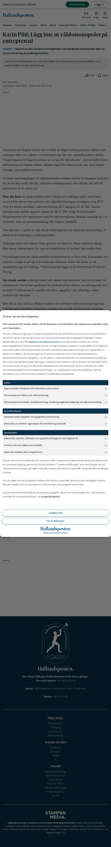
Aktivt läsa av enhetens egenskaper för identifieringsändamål (55, 423)
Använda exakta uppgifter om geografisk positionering (55, 417)
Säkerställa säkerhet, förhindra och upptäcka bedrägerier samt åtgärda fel (55, 438)
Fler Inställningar (55, 520)
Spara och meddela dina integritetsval (55, 452)
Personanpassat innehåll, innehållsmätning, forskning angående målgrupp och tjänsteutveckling (55, 402)
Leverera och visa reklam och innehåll (55, 445)
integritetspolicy (50, 496)
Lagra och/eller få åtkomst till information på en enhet (55, 388)
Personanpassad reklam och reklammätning (55, 395)
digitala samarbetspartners (44, 341)
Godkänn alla (55, 512)
